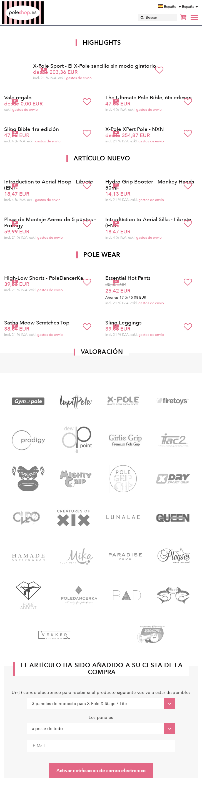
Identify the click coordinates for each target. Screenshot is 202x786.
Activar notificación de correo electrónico (101, 770)
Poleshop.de (36, 3)
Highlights (102, 43)
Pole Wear (101, 255)
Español (169, 6)
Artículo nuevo (102, 158)
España (190, 6)
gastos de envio (79, 77)
